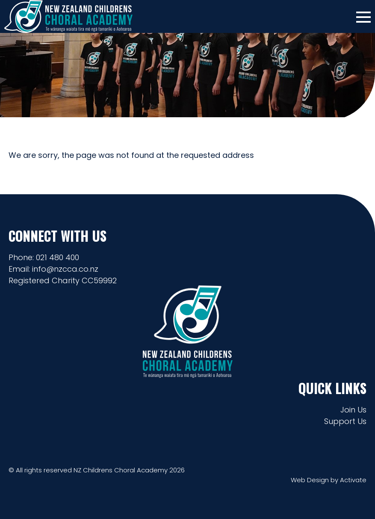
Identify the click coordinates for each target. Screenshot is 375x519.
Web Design (310, 479)
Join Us (353, 409)
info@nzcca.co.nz (65, 269)
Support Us (345, 421)
